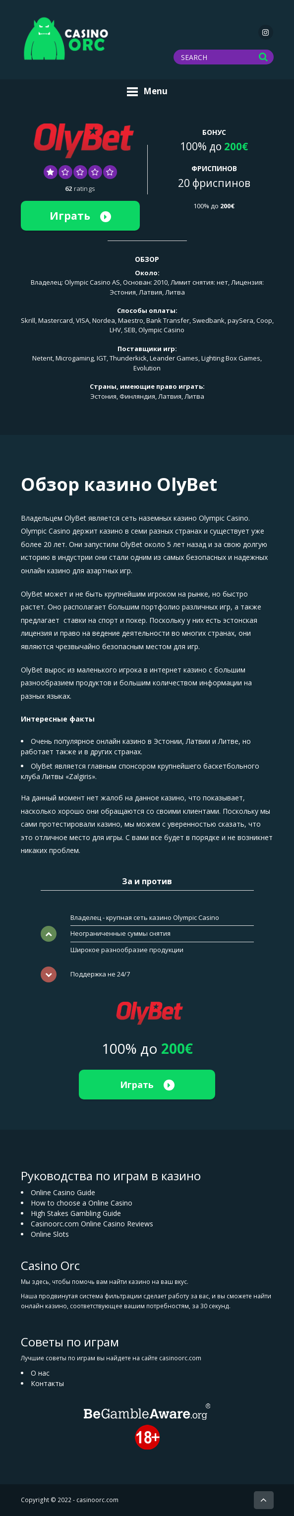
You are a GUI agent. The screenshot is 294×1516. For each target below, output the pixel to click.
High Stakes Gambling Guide (76, 1213)
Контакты (47, 1383)
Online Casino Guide (63, 1192)
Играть (80, 216)
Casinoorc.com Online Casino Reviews (92, 1223)
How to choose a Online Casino (81, 1203)
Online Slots (50, 1234)
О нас (40, 1373)
